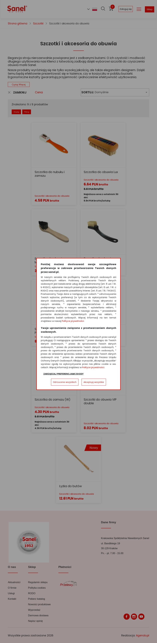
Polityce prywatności (73, 321)
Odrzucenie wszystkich (65, 382)
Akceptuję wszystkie (94, 382)
